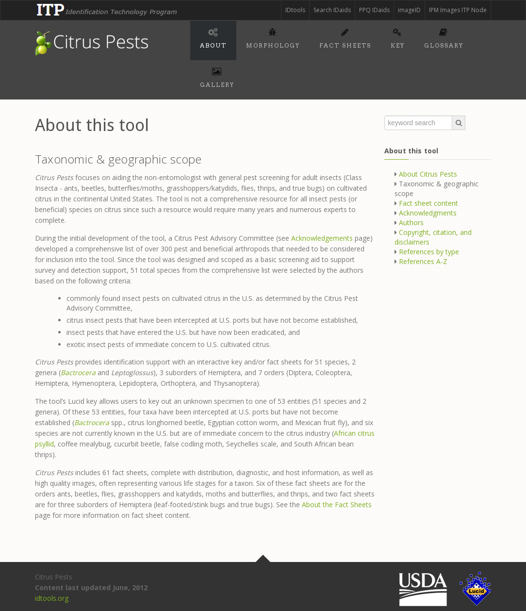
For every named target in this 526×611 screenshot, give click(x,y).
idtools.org (51, 598)
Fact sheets (345, 37)
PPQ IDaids (374, 10)
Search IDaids (332, 10)
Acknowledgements (322, 238)
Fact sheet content (428, 203)
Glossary (443, 37)
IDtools (295, 10)
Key (398, 37)
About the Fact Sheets (337, 504)
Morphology (273, 37)
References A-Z (423, 261)
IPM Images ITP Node (458, 10)
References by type (429, 251)
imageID (409, 10)
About (213, 37)
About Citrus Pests (428, 174)
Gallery (217, 76)
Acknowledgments (428, 212)
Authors (411, 222)
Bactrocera (78, 372)
